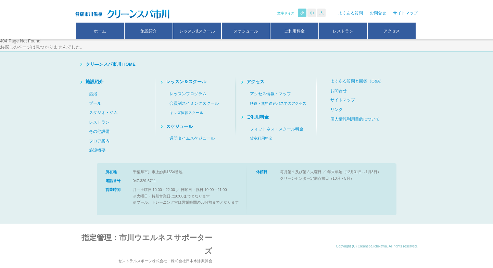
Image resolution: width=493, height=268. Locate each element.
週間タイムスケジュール (192, 138)
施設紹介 (148, 31)
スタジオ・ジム (103, 113)
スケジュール (245, 31)
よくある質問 (350, 13)
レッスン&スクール (197, 31)
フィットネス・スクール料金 (276, 129)
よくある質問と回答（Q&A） (357, 81)
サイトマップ (405, 13)
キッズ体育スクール (186, 113)
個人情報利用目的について (355, 119)
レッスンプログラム (187, 94)
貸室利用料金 (261, 138)
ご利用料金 (294, 31)
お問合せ (378, 13)
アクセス (391, 31)
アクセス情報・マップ (270, 94)
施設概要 (97, 150)
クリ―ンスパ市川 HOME (111, 64)
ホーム (100, 31)
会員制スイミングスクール (194, 103)
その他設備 (99, 131)
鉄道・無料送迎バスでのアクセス (278, 103)
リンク (336, 109)
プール (95, 103)
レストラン (343, 31)
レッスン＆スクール (186, 81)
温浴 (93, 94)
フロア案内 (99, 141)
